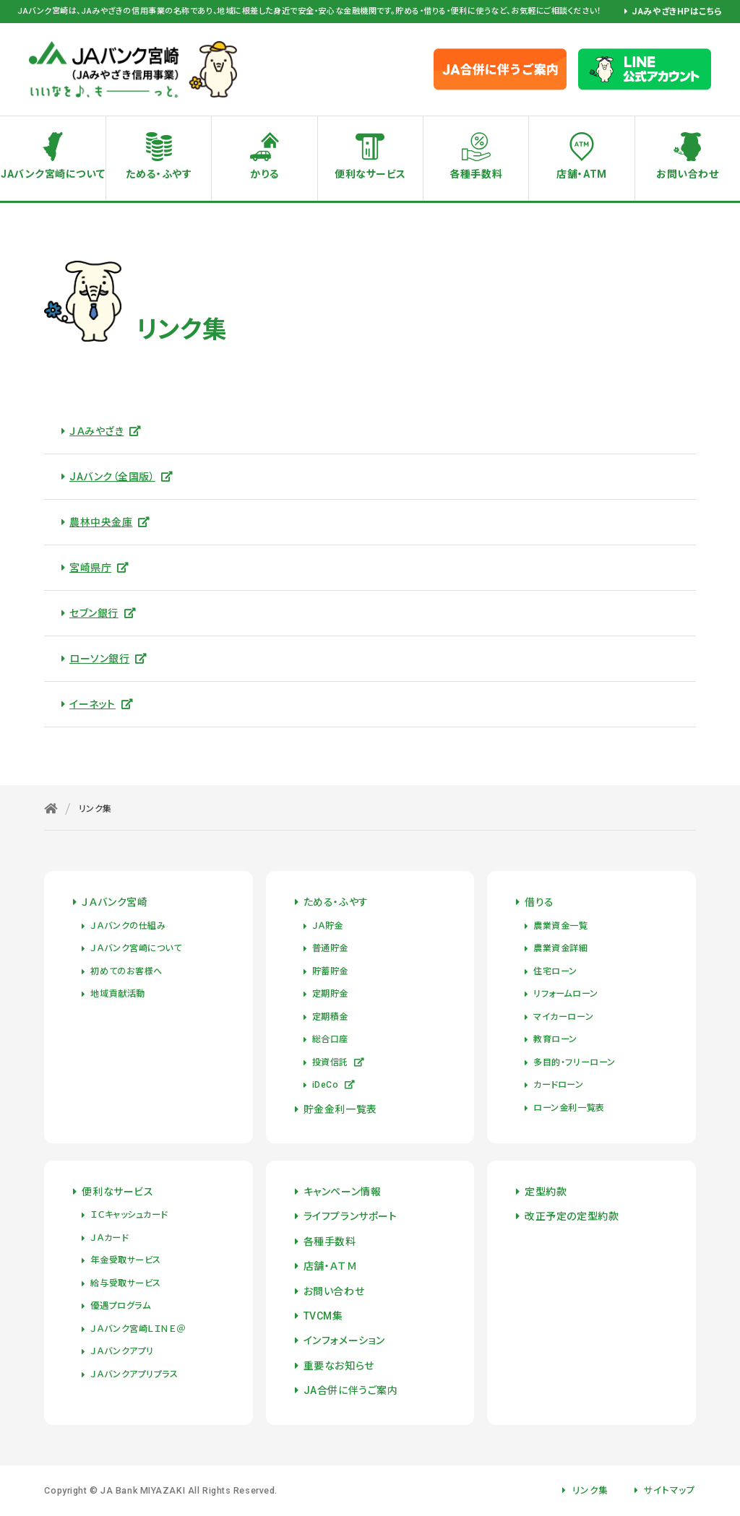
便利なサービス (370, 174)
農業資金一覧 (560, 926)
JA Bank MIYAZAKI (142, 1490)
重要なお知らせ (339, 1366)
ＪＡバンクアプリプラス (134, 1374)
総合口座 (330, 1039)
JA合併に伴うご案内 (351, 1390)
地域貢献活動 (117, 994)
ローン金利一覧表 (568, 1108)
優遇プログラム (120, 1306)
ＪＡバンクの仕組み (127, 926)
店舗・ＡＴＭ (330, 1266)
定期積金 (330, 1017)
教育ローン (555, 1039)
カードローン (558, 1085)
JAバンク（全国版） (121, 476)
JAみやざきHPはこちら (677, 12)
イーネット (101, 704)
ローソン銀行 (108, 658)
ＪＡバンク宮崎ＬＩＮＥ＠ (137, 1329)
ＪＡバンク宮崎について (135, 948)
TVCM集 (323, 1316)
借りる (539, 902)
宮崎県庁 (99, 567)
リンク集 (590, 1490)
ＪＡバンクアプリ (121, 1351)
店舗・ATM (581, 174)
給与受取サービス (125, 1283)
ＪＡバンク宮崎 (114, 902)
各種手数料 (475, 174)
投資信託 (338, 1062)
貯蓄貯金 (330, 971)
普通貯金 (330, 948)
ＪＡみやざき (105, 431)
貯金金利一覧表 (340, 1109)
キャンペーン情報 (342, 1191)
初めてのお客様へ (126, 971)
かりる (264, 174)
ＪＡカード (109, 1238)
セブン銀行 (102, 613)
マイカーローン (563, 1017)
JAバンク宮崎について (53, 174)
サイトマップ (669, 1490)
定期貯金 (330, 994)
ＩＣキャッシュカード (129, 1215)
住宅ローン (555, 971)
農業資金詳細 (560, 948)
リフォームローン (565, 994)
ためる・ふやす (159, 174)
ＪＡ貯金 (327, 926)
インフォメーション (344, 1340)
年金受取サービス (125, 1260)
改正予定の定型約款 (572, 1216)
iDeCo (333, 1085)
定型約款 (546, 1191)
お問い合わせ (334, 1291)
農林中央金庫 (109, 522)
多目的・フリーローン (574, 1062)
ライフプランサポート (350, 1216)
